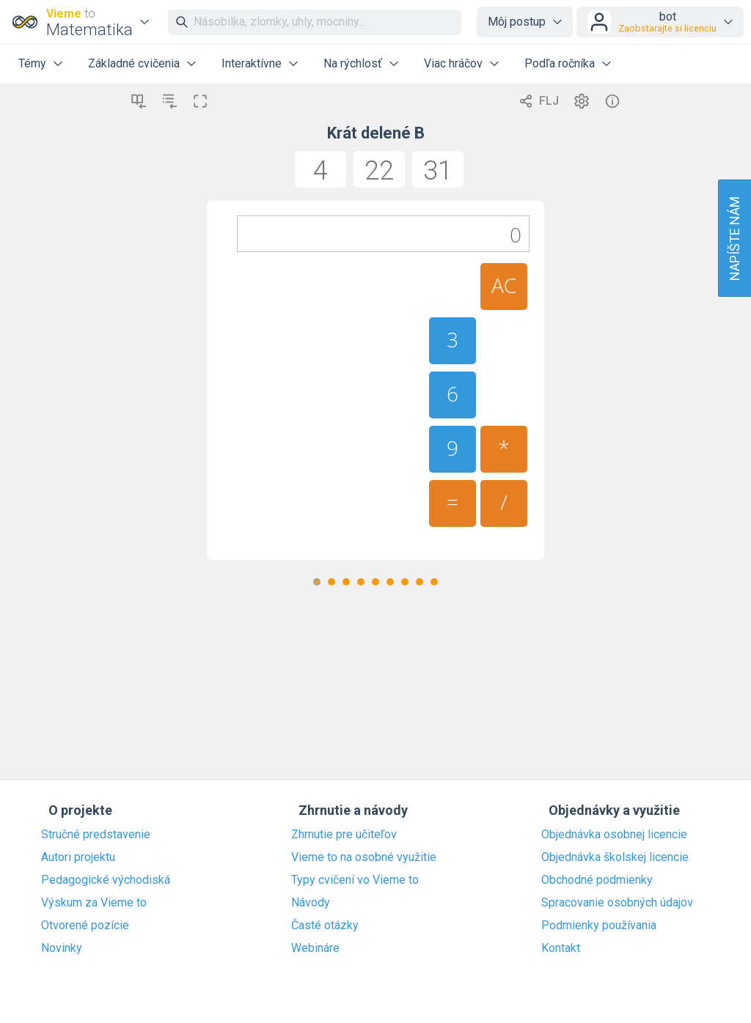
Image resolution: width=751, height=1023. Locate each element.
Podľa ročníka (559, 63)
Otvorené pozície (85, 925)
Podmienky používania (598, 925)
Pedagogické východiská (105, 880)
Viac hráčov (453, 63)
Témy (32, 63)
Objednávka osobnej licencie (614, 834)
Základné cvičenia (134, 63)
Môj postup (517, 22)
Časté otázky (325, 925)
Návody (310, 902)
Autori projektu (78, 857)
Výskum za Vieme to (94, 902)
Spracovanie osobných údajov (617, 902)
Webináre (315, 948)
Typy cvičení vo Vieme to (355, 880)
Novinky (61, 948)
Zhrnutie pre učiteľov (344, 834)
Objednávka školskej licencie (615, 857)
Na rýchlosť (352, 63)
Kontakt (560, 948)
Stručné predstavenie (95, 834)
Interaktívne (251, 63)
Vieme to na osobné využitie (363, 857)
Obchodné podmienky (597, 880)
